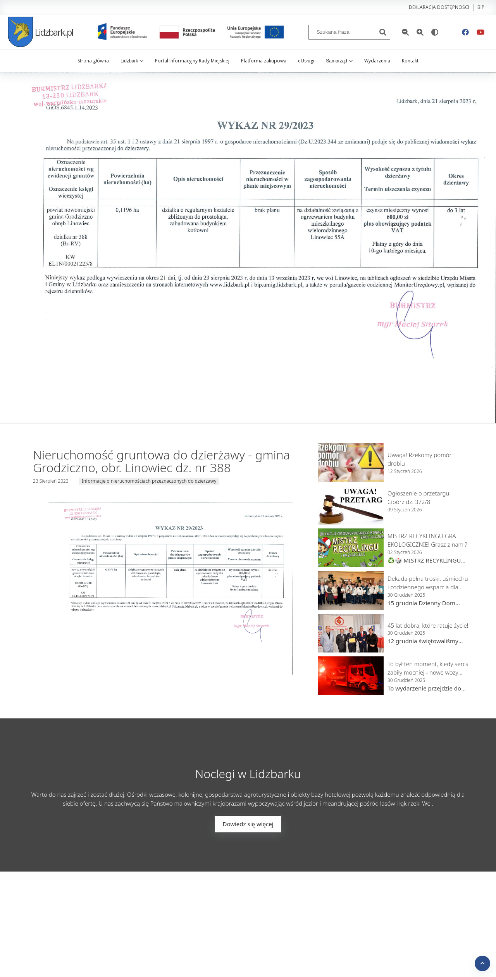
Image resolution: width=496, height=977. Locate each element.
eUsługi (306, 60)
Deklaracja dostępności (439, 7)
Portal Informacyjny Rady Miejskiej (192, 60)
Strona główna (93, 60)
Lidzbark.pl (40, 32)
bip (480, 7)
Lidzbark (132, 61)
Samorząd (339, 61)
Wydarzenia (377, 60)
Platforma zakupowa (263, 60)
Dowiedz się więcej (247, 824)
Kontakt (410, 60)
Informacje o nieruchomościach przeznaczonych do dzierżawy (149, 481)
